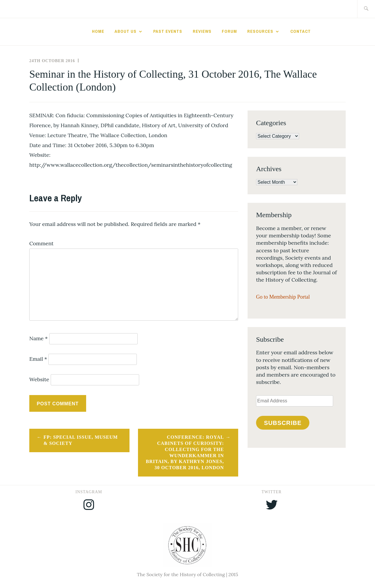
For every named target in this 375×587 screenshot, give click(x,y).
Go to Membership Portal (283, 297)
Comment (41, 243)
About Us (126, 31)
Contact (300, 31)
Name (38, 338)
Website (39, 379)
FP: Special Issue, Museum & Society (81, 440)
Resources (260, 31)
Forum (229, 31)
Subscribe (282, 423)
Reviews (202, 31)
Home (98, 31)
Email (38, 358)
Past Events (167, 31)
